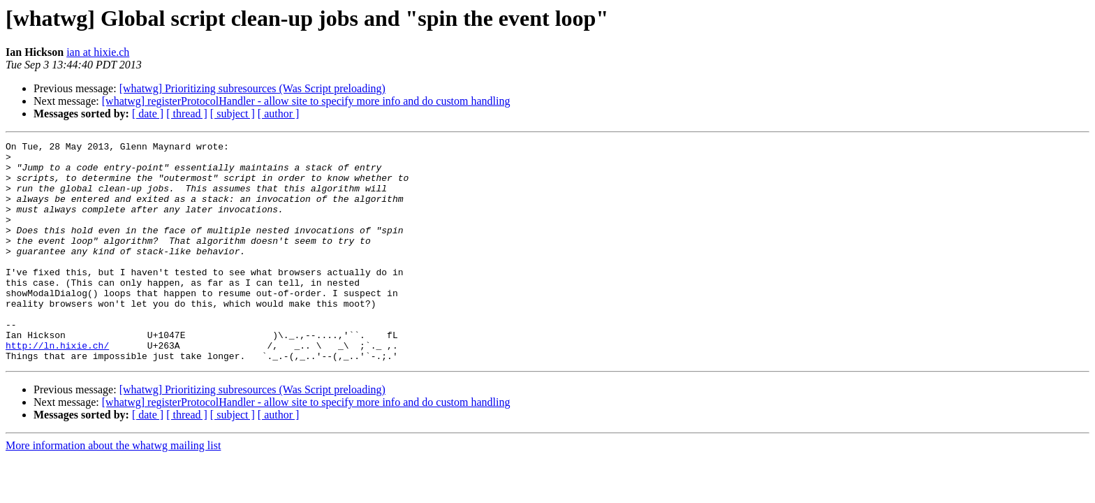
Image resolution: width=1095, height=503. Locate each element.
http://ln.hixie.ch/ (57, 387)
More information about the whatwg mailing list (113, 489)
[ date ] (147, 113)
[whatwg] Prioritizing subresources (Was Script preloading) (252, 88)
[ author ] (279, 113)
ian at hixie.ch (97, 52)
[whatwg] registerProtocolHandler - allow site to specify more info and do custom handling (306, 101)
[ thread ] (186, 113)
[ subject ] (232, 113)
